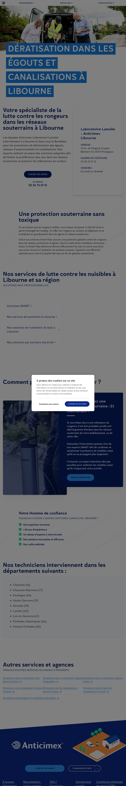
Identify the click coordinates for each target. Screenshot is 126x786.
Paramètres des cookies (49, 404)
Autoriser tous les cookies (77, 404)
